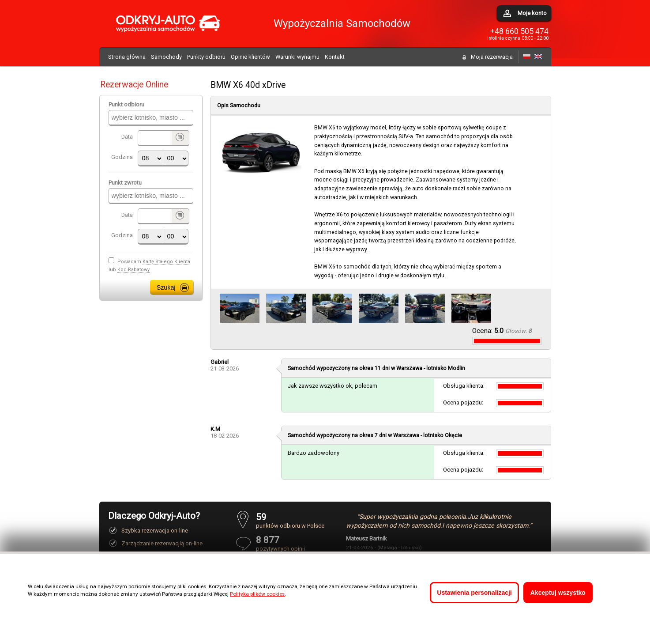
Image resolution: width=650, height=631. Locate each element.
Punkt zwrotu (125, 182)
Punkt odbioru (126, 104)
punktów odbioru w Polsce (290, 520)
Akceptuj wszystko (558, 592)
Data (127, 136)
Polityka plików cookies (257, 594)
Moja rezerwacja (492, 56)
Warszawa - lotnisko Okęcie (427, 435)
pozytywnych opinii (290, 543)
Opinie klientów (250, 56)
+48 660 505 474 (519, 31)
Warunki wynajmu (297, 56)
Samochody (166, 56)
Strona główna (127, 56)
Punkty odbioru (206, 56)
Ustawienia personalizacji (474, 592)
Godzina (122, 157)
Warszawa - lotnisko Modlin (430, 368)
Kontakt (335, 56)
